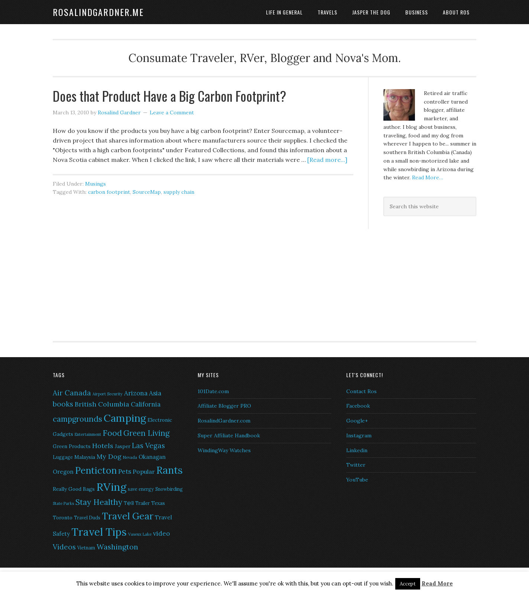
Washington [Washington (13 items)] (117, 546)
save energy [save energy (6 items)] (141, 489)
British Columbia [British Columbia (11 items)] (102, 404)
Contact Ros (361, 391)
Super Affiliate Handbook (229, 435)
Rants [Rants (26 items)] (169, 470)
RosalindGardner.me (98, 12)
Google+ (357, 420)
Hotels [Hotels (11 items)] (102, 445)
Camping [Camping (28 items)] (125, 418)
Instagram (358, 435)
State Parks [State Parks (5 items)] (63, 503)
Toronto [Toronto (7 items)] (62, 517)
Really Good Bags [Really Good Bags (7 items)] (74, 489)
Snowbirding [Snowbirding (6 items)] (169, 489)
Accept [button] (408, 584)
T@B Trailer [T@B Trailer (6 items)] (137, 503)
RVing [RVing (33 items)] (111, 487)
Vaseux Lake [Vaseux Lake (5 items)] (140, 534)
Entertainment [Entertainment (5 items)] (88, 434)
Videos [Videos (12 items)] (64, 546)
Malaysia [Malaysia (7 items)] (84, 457)
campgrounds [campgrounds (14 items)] (77, 419)
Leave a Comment (172, 112)
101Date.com (213, 391)
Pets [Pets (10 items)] (124, 471)
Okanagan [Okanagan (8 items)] (152, 456)
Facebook (358, 405)
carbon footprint (109, 192)
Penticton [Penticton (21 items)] (96, 470)
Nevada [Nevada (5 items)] (130, 457)
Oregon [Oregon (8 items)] (63, 471)
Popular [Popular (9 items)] (144, 471)
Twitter (356, 464)
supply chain (178, 192)
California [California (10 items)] (145, 404)
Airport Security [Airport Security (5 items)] (108, 393)
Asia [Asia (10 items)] (155, 393)
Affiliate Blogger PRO (224, 405)
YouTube (357, 479)
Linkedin (356, 450)
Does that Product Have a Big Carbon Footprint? (169, 95)
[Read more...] (327, 159)
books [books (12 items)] (63, 403)
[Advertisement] (429, 277)
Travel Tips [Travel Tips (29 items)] (99, 532)
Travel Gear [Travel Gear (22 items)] (127, 516)
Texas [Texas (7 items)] (158, 503)
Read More (437, 583)
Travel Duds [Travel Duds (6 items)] (87, 517)
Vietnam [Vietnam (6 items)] (86, 548)
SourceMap (147, 192)
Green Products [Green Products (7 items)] (72, 446)
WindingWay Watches (224, 450)
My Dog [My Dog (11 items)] (109, 456)
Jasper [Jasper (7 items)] (122, 446)
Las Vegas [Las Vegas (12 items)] (148, 445)
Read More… (427, 177)
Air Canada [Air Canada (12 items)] (72, 392)
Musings (95, 183)
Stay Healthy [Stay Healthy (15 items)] (98, 502)
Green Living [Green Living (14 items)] (146, 433)
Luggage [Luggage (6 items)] (63, 457)
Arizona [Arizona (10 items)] (135, 393)
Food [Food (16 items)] (112, 433)
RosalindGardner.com (224, 420)
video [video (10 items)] (161, 533)
